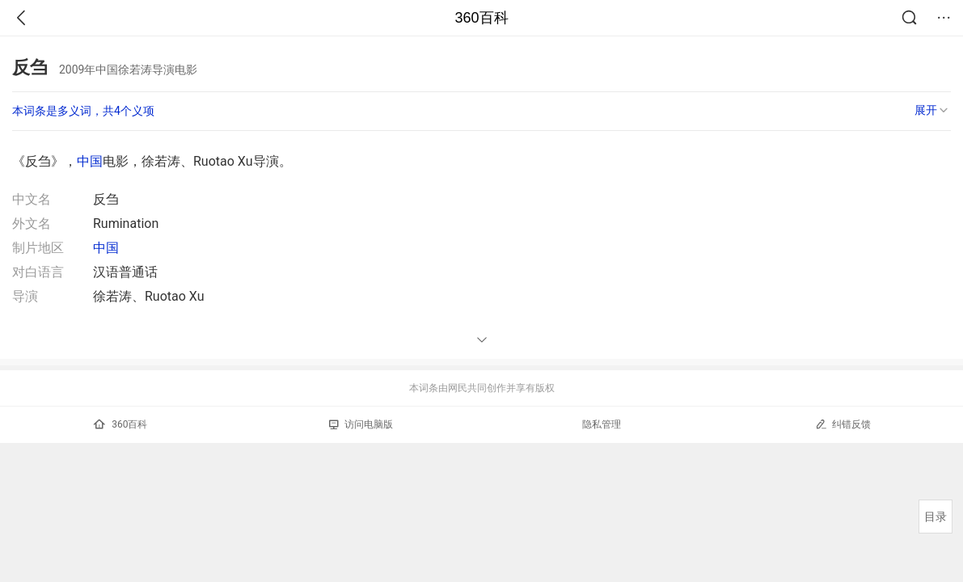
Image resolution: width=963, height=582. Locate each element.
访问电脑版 (361, 424)
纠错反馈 (843, 424)
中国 (90, 161)
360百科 (481, 18)
